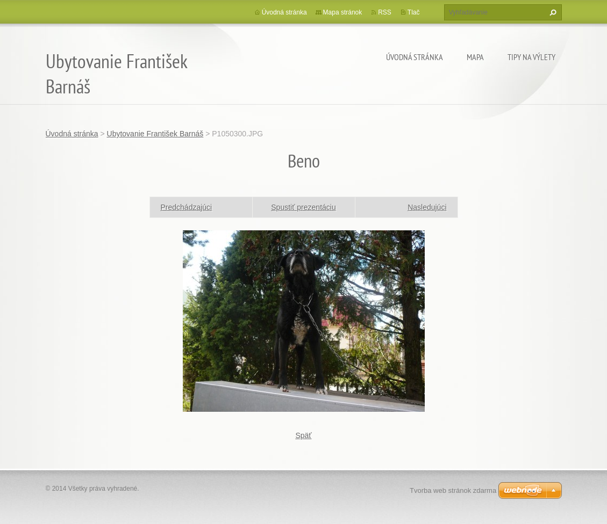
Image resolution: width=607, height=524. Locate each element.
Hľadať (552, 12)
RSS (384, 12)
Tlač (414, 12)
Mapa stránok (342, 12)
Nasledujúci (427, 207)
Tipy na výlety (531, 57)
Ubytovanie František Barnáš (155, 133)
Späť (303, 435)
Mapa (475, 57)
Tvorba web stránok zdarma (453, 490)
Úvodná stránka (414, 57)
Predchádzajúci (186, 207)
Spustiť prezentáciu (303, 207)
